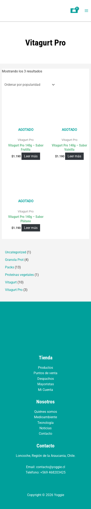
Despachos (45, 379)
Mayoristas (45, 384)
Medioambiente (45, 417)
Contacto (45, 434)
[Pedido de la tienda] (29, 84)
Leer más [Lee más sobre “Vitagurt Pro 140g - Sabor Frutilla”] (31, 156)
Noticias (45, 428)
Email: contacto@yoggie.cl (45, 467)
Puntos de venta (45, 373)
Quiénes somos (45, 412)
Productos (45, 368)
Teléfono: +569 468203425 (46, 472)
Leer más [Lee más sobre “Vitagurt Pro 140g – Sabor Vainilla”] (74, 156)
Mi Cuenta (45, 390)
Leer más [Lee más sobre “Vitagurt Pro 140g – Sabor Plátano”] (31, 228)
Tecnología (45, 423)
